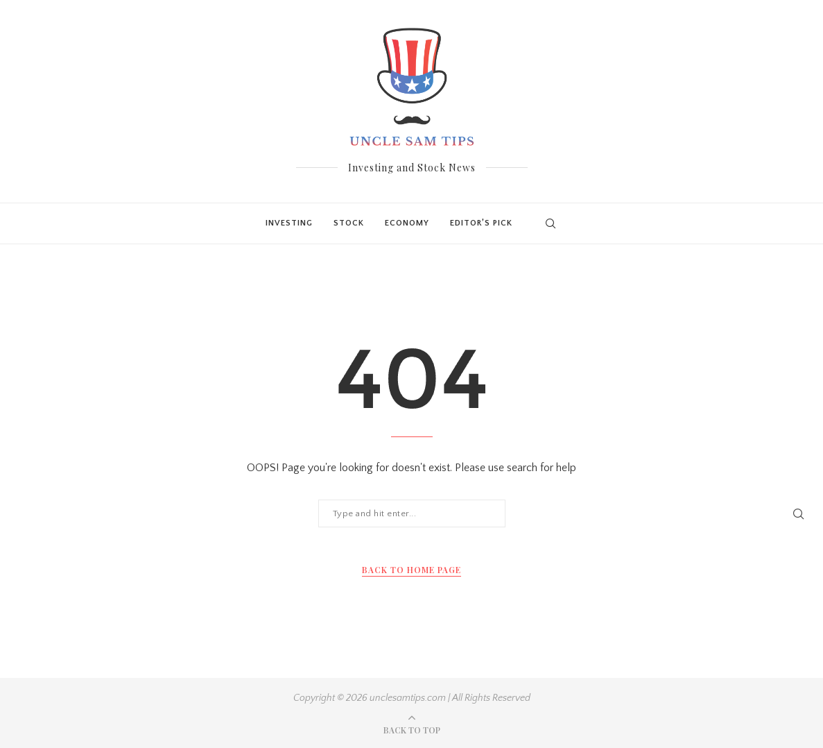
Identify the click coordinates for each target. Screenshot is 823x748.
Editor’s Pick (481, 223)
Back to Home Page (411, 569)
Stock (348, 223)
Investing (289, 223)
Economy (407, 223)
